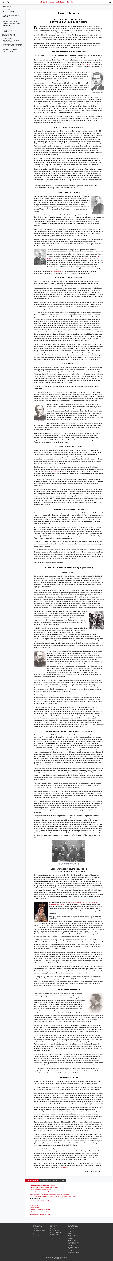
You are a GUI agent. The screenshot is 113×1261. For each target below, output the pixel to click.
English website (54, 1230)
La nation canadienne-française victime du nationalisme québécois (49, 1194)
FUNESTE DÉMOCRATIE (9, 51)
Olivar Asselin (34, 1205)
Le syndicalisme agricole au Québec (40, 1214)
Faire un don (36, 1235)
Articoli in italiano (54, 1234)
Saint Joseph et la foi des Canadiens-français (73, 1228)
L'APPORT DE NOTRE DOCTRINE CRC (12, 19)
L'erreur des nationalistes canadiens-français (43, 1192)
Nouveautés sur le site (39, 1230)
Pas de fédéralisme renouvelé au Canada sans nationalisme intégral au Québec (53, 1196)
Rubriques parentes (32, 1180)
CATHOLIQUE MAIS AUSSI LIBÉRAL (11, 23)
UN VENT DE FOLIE (7, 38)
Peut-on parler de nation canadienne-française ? (44, 1187)
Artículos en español (55, 1236)
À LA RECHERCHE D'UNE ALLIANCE (12, 28)
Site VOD (52, 1226)
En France (53, 1228)
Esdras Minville (34, 1207)
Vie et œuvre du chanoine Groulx (39, 1200)
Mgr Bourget (87, 64)
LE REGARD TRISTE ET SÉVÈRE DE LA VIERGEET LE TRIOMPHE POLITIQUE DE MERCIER (12, 46)
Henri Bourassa (34, 1203)
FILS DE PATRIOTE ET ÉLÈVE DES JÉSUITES (11, 16)
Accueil (27, 7)
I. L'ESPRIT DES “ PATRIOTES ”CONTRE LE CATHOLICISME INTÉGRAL (9, 11)
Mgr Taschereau (56, 271)
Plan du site (36, 1232)
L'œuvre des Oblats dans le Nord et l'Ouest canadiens (73, 1237)
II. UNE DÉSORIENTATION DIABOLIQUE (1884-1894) (9, 35)
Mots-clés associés (45, 1180)
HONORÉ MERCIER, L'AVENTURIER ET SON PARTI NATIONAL (12, 41)
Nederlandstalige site (55, 1232)
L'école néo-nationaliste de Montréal (40, 1189)
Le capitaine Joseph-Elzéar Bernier (40, 1209)
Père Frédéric (55, 471)
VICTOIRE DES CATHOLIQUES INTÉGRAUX (10, 31)
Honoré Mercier (6, 6)
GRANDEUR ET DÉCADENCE (10, 49)
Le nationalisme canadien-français (38, 7)
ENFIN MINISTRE (7, 25)
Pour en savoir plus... (59, 1180)
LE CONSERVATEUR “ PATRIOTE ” (11, 21)
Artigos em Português (56, 1238)
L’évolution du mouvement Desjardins (41, 1212)
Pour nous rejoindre (38, 1234)
